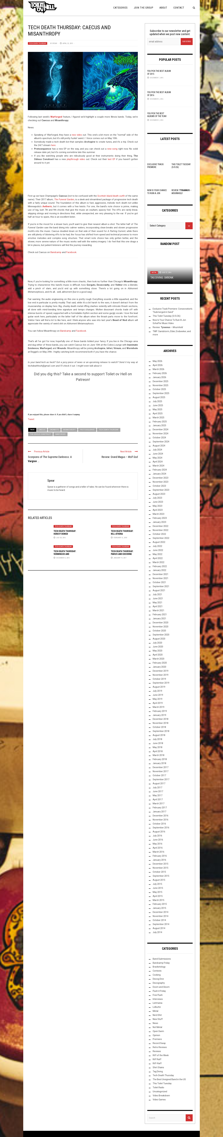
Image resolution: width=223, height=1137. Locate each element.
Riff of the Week (161, 1055)
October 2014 (159, 920)
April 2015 (158, 896)
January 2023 (159, 522)
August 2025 (159, 397)
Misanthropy (69, 430)
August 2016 (159, 831)
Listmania (157, 1003)
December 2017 (160, 767)
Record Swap (159, 1043)
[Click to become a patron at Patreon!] (82, 397)
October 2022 (159, 534)
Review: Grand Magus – (120, 457)
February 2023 (160, 518)
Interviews (158, 999)
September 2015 (161, 876)
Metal (154, 273)
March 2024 (158, 465)
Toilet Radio (158, 1087)
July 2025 (157, 401)
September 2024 (161, 441)
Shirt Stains (158, 1067)
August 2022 (159, 542)
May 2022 (157, 554)
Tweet (31, 419)
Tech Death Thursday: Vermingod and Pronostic (65, 554)
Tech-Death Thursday (37, 43)
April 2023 (158, 510)
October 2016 (159, 823)
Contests (157, 971)
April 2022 (158, 558)
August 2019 (159, 687)
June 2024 (158, 453)
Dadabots (54, 430)
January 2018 (159, 763)
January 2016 (159, 860)
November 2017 (160, 771)
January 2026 (159, 377)
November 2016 (160, 819)
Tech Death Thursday (108, 430)
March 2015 (158, 900)
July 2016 (157, 835)
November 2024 (160, 433)
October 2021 (159, 582)
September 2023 (161, 490)
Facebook (71, 252)
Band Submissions (162, 959)
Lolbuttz (157, 1007)
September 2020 (161, 634)
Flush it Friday (159, 991)
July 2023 (157, 498)
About (163, 7)
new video (77, 134)
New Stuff (158, 1019)
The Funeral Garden (64, 199)
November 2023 (160, 482)
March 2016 (158, 852)
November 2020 (160, 626)
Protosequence (87, 430)
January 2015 (159, 908)
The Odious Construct (40, 434)
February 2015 (160, 904)
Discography (159, 983)
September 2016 (161, 827)
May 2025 (157, 409)
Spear (54, 43)
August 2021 (159, 590)
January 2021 (159, 618)
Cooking (157, 975)
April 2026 (158, 365)
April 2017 (158, 799)
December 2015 (160, 864)
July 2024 (157, 449)
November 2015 (160, 868)
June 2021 (158, 598)
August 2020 (159, 638)
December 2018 (160, 719)
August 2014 (159, 928)
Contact (178, 7)
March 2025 (158, 417)
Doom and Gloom (161, 987)
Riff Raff (157, 1059)
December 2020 (160, 622)
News (155, 1023)
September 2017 (161, 779)
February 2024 (160, 469)
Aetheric (47, 206)
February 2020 (160, 663)
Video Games (159, 1099)
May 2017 (157, 795)
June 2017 (158, 791)
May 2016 (157, 843)
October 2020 (159, 630)
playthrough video (76, 159)
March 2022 (158, 562)
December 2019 (160, 671)
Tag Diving (158, 1071)
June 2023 (158, 502)
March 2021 (158, 610)
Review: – (168, 327)
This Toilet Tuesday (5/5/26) (166, 316)
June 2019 (158, 695)
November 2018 (160, 723)
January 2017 (159, 811)
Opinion (156, 1035)
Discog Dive (158, 979)
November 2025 (160, 385)
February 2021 (160, 614)
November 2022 (160, 530)
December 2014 (160, 912)
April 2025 (158, 413)
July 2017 (157, 787)
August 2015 (159, 880)
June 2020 (158, 646)
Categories (120, 7)
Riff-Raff (157, 1063)
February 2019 (160, 711)
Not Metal (157, 1027)
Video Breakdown (161, 1095)
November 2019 (160, 675)
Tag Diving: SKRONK (161, 277)
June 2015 (158, 888)
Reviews (157, 1051)
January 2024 (159, 474)
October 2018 (159, 727)
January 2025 (159, 425)
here (53, 145)
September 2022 (161, 538)
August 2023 (159, 494)
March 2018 (158, 755)
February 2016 (160, 856)
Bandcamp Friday (161, 963)
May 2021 (157, 602)
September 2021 (161, 586)
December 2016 (160, 815)
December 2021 (160, 574)
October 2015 (159, 872)
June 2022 (158, 550)
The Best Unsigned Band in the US (169, 1079)
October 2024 (159, 437)
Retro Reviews (160, 1047)
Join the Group (143, 7)
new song (112, 148)
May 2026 (157, 361)
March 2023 (158, 514)
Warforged (56, 116)
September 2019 (161, 683)
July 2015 (157, 884)
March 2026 (158, 369)
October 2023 (159, 486)
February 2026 (160, 373)
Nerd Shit (157, 1015)
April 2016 (158, 848)
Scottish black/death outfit (111, 195)
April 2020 (158, 654)
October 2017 (159, 775)
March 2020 (158, 659)
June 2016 (158, 839)
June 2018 (158, 743)
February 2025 (160, 421)
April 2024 (158, 461)
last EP (111, 159)
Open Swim (158, 1031)
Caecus (42, 430)
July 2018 (157, 739)
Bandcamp (55, 252)
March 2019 (158, 707)
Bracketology (159, 967)
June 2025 (158, 405)
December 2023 (160, 478)
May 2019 (157, 699)
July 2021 (157, 594)
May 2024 (157, 458)
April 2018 (158, 751)
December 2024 (160, 429)
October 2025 (159, 389)
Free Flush (158, 995)
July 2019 (157, 691)
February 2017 (160, 807)
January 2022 (159, 570)
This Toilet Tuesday (162, 1083)
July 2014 (157, 932)
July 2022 (157, 546)
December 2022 (160, 526)
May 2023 (157, 506)
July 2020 (157, 643)
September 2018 (161, 731)
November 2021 (160, 578)
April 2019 (158, 703)
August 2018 (159, 735)
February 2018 (160, 759)
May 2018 (157, 747)
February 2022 (160, 566)
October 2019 (159, 679)
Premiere (157, 1039)
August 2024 (159, 445)
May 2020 (157, 650)
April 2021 (158, 606)
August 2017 (159, 783)
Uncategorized (160, 1091)
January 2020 (159, 667)
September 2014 (161, 924)
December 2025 (160, 381)
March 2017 (158, 803)
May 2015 (157, 892)
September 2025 (161, 393)
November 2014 (160, 916)
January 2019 (159, 715)
